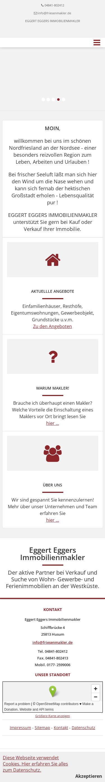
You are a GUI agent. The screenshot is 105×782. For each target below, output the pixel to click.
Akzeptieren (88, 776)
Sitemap (42, 727)
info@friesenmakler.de (54, 13)
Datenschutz (83, 727)
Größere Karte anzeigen (52, 716)
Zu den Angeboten (52, 326)
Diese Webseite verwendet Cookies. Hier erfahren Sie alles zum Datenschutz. (35, 764)
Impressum (20, 727)
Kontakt (61, 727)
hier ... (52, 423)
